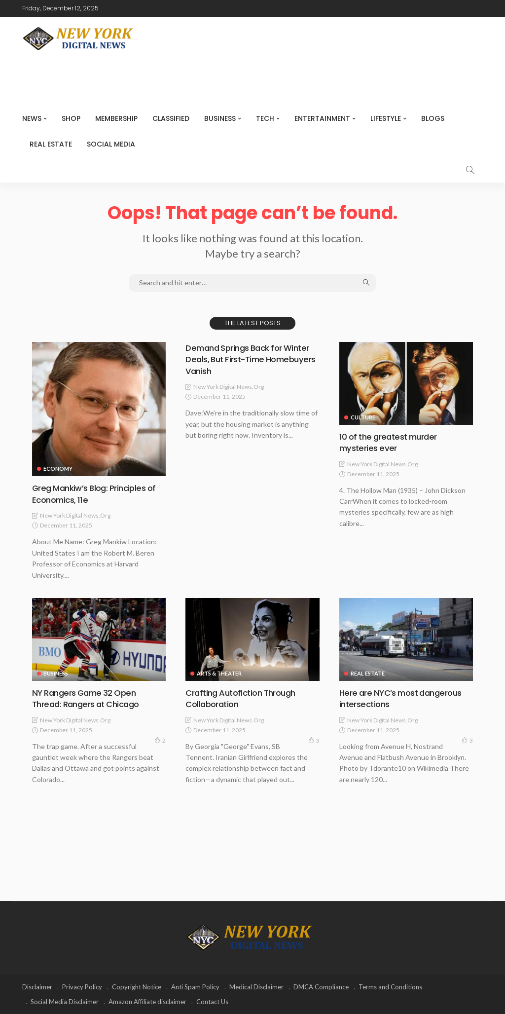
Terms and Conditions (390, 987)
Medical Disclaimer (256, 987)
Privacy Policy (82, 987)
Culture (363, 417)
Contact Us (212, 1002)
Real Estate (51, 144)
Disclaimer (37, 987)
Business (220, 118)
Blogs (432, 118)
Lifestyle (385, 118)
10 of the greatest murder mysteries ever (391, 442)
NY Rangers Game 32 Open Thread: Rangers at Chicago (89, 698)
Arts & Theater (219, 673)
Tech (265, 118)
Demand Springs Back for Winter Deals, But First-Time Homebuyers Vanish (242, 359)
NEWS (31, 118)
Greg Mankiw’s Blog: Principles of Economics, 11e (98, 493)
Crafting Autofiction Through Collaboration (244, 698)
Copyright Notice (136, 987)
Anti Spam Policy (195, 987)
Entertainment (322, 118)
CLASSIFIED (170, 118)
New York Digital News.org (75, 515)
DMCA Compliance (321, 987)
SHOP (71, 118)
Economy (57, 468)
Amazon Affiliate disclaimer (147, 1002)
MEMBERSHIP (116, 118)
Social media (111, 144)
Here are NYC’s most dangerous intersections (405, 698)
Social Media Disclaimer (65, 1002)
